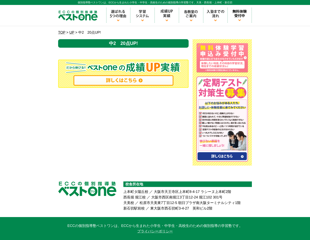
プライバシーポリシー (155, 231)
